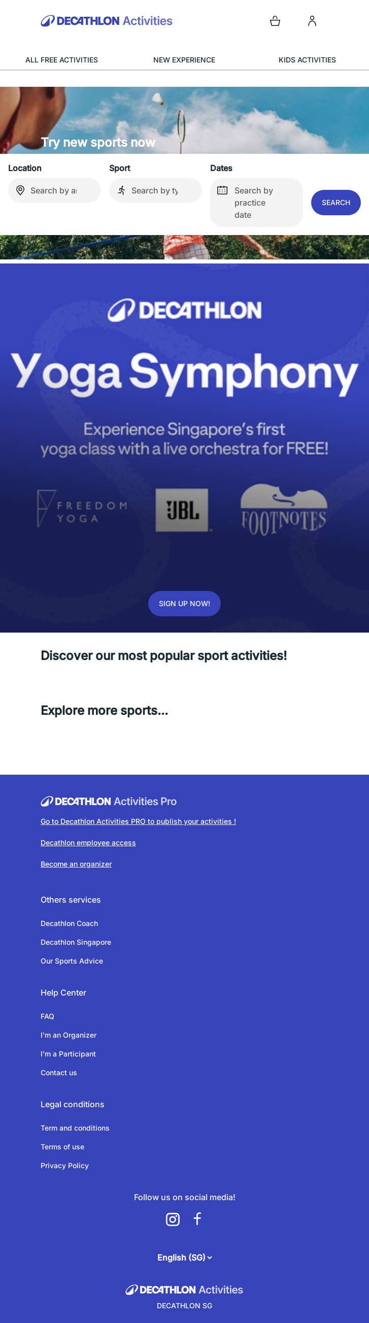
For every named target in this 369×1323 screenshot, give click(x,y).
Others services (71, 900)
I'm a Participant (68, 1053)
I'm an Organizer (68, 1035)
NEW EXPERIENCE (184, 59)
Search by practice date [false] (241, 199)
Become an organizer (76, 863)
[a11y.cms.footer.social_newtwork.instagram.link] (172, 1219)
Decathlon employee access (88, 842)
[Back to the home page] (111, 21)
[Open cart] (275, 21)
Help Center (63, 992)
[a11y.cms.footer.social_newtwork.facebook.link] (197, 1219)
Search (336, 202)
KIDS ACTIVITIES (307, 59)
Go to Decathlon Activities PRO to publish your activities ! (138, 821)
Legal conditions (73, 1104)
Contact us (59, 1072)
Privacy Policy (65, 1165)
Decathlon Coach (69, 923)
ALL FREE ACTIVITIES (61, 59)
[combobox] (54, 190)
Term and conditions (75, 1127)
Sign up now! (184, 603)
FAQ (47, 1016)
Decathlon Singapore (76, 942)
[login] (312, 21)
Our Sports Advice (72, 960)
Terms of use (62, 1146)
